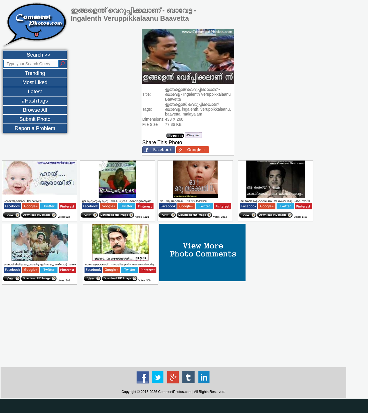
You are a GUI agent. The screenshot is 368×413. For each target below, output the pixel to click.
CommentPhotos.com (174, 392)
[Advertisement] (173, 326)
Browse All (35, 110)
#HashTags (35, 101)
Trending (35, 73)
